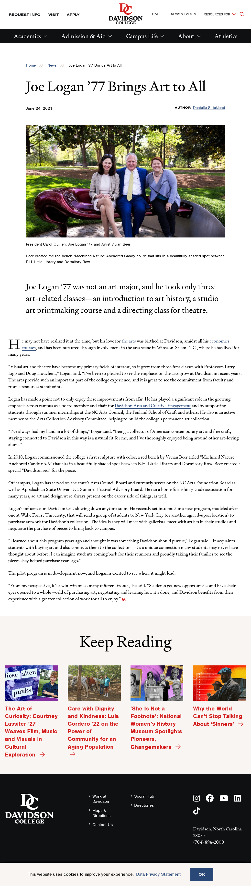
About (186, 36)
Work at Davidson (100, 799)
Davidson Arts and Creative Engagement (153, 405)
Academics (27, 36)
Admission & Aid (83, 36)
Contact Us (102, 824)
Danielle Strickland (209, 107)
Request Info (25, 14)
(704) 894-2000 (208, 842)
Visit (53, 14)
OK (201, 874)
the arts (129, 341)
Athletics (225, 36)
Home (31, 65)
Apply (73, 14)
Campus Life (142, 36)
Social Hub (144, 796)
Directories (144, 805)
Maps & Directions (101, 813)
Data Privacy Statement (158, 874)
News (52, 65)
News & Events (183, 14)
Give (155, 14)
